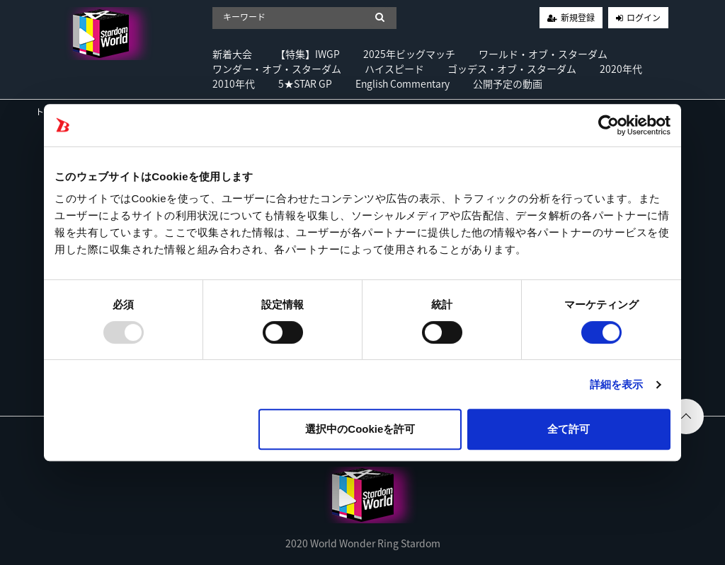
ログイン (644, 17)
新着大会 (232, 54)
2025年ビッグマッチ (409, 54)
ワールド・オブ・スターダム (543, 54)
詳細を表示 (617, 384)
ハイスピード (394, 69)
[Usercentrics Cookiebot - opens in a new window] (608, 125)
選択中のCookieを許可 (360, 429)
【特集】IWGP (307, 54)
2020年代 (621, 69)
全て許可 (568, 429)
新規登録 (578, 17)
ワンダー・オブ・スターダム (276, 69)
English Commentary (402, 83)
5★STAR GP (305, 83)
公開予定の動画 (507, 83)
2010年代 (233, 83)
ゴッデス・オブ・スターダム (511, 69)
